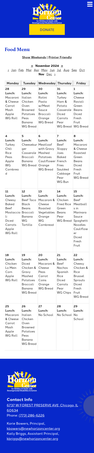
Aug (66, 70)
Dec (49, 74)
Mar (29, 70)
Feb (21, 70)
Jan (13, 70)
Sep (74, 70)
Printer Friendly (60, 57)
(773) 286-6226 (32, 415)
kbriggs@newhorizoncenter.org (32, 438)
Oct (82, 70)
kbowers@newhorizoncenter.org (33, 428)
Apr (36, 70)
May (44, 70)
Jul (59, 70)
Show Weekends (34, 57)
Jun (52, 70)
